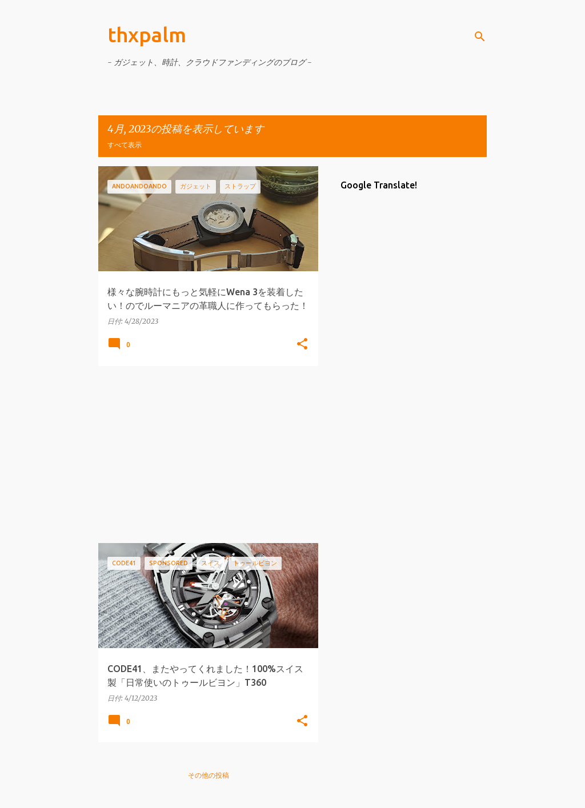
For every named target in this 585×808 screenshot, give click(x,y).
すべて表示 (124, 144)
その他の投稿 (208, 775)
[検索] (480, 36)
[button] (302, 344)
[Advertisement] (204, 454)
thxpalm (146, 34)
